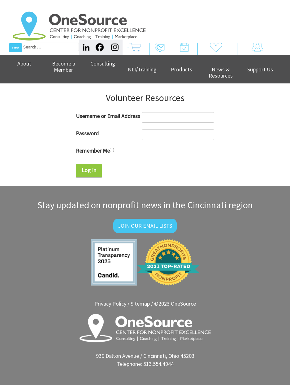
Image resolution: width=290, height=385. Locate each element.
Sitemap (140, 303)
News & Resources (221, 72)
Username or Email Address (108, 116)
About (24, 63)
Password (87, 133)
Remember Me (95, 150)
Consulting (102, 63)
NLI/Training (142, 69)
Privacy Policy (110, 303)
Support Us (260, 69)
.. (134, 51)
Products (181, 69)
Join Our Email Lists (145, 225)
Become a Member (63, 66)
